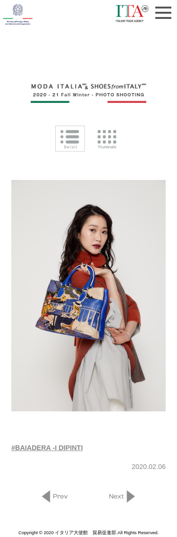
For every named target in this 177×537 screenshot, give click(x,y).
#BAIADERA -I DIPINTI (47, 448)
